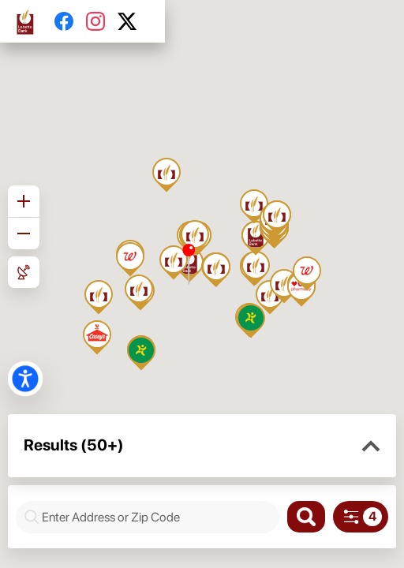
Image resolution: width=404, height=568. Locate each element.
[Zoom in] (23, 201)
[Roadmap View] (23, 272)
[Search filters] (360, 516)
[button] (370, 446)
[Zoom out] (23, 233)
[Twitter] (133, 21)
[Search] (306, 516)
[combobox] (155, 517)
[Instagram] (102, 21)
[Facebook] (70, 21)
